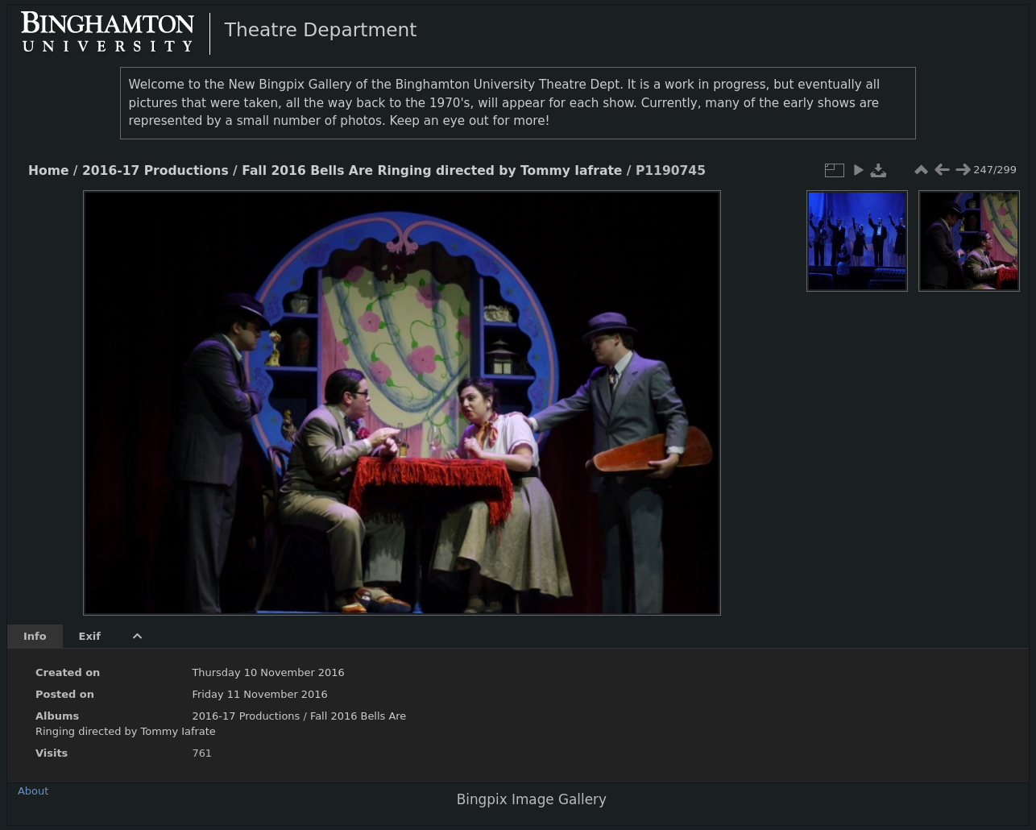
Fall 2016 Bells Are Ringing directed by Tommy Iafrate (432, 171)
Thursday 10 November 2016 (268, 672)
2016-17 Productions (155, 171)
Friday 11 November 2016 (259, 694)
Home (48, 171)
